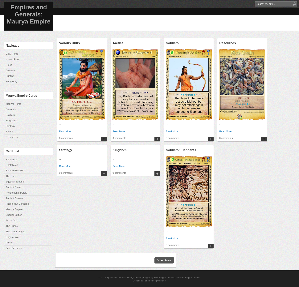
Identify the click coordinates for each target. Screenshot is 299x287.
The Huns (11, 176)
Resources (12, 137)
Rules (9, 64)
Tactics (9, 131)
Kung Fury (11, 81)
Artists (9, 242)
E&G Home (12, 53)
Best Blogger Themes (164, 277)
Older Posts (164, 260)
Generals (11, 109)
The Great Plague (15, 231)
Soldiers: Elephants (181, 150)
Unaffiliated (12, 165)
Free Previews (14, 248)
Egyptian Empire (15, 181)
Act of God (11, 220)
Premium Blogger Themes (188, 277)
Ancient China (13, 187)
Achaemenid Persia (16, 192)
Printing (10, 76)
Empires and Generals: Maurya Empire (28, 14)
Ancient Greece (14, 198)
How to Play (12, 59)
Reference (11, 159)
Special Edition (14, 214)
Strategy (10, 126)
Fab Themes (150, 281)
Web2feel (161, 281)
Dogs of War (12, 237)
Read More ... (66, 131)
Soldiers (10, 115)
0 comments (66, 138)
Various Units (69, 43)
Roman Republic (15, 170)
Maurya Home (13, 103)
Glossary (10, 70)
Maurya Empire (14, 209)
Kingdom (10, 120)
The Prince (12, 226)
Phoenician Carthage (17, 203)
